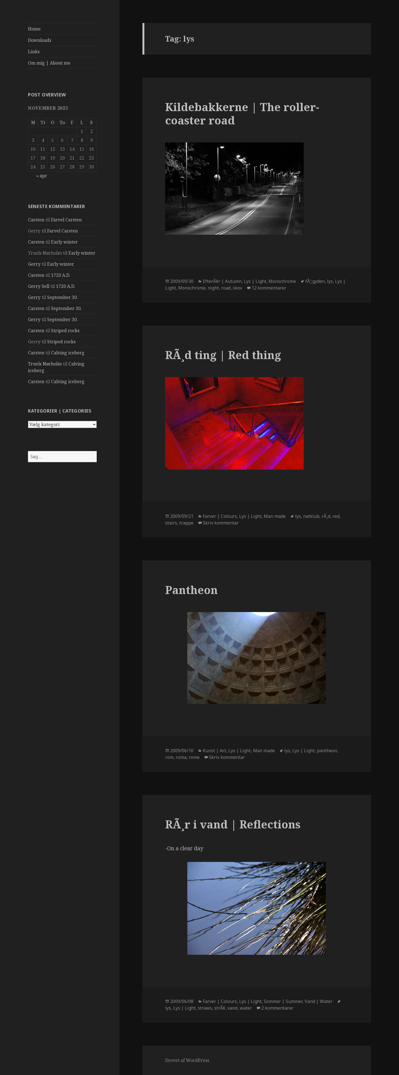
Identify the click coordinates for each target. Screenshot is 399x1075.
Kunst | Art (214, 751)
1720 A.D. (60, 275)
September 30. (62, 297)
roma (181, 757)
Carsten (36, 220)
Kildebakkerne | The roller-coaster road (242, 113)
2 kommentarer (277, 1008)
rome (194, 757)
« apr (41, 176)
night (213, 288)
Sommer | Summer (283, 1001)
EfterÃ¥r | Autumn (222, 281)
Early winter (64, 242)
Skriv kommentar (221, 523)
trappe (186, 523)
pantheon (327, 751)
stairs (171, 523)
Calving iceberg (68, 353)
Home (34, 29)
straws (205, 1008)
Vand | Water (318, 1001)
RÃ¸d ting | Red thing (223, 354)
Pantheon (191, 589)
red (335, 516)
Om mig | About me (49, 63)
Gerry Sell (38, 286)
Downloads (39, 40)
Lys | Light (255, 281)
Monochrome (282, 281)
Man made (275, 516)
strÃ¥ (219, 1008)
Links (34, 51)
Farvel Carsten (66, 220)
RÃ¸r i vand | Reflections (232, 824)
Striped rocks (65, 330)
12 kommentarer (269, 288)
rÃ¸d (326, 516)
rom (169, 757)
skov (237, 288)
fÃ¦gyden (315, 281)
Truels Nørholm (45, 364)
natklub (311, 516)
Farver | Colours (220, 516)
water (246, 1008)
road (226, 288)
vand (232, 1008)
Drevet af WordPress (187, 1060)
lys (330, 281)
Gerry (34, 264)
